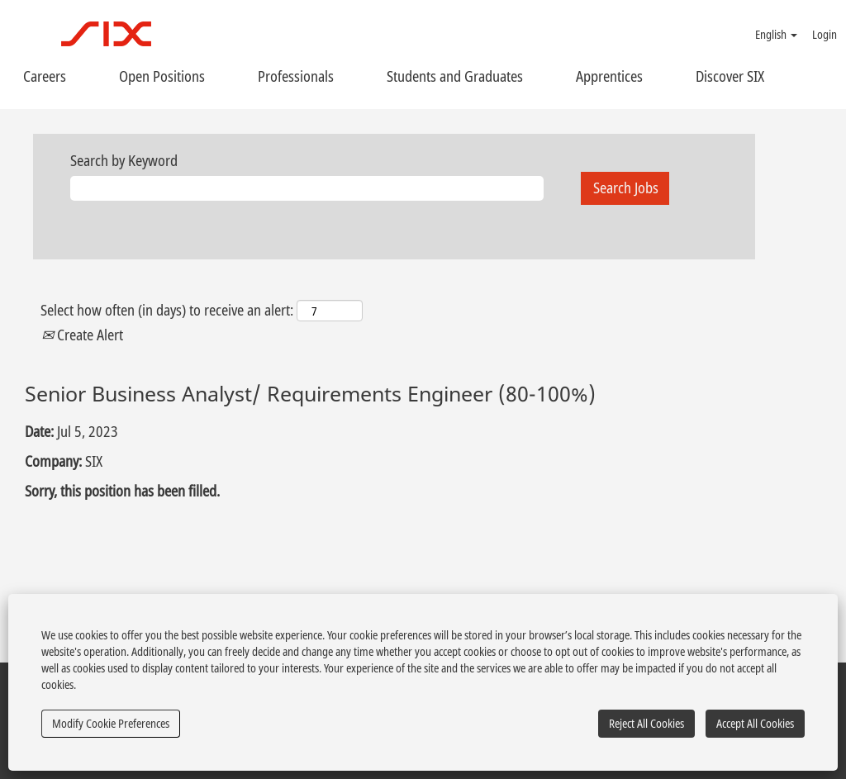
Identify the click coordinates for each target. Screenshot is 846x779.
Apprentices (609, 76)
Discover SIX (730, 76)
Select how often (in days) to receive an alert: (166, 310)
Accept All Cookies (755, 723)
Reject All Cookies (646, 723)
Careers (44, 76)
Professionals (296, 76)
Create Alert (82, 334)
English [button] (776, 34)
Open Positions (162, 76)
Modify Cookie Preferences (110, 723)
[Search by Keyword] (307, 188)
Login (824, 34)
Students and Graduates (455, 76)
